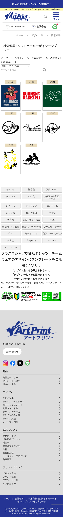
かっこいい (31, 206)
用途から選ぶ (9, 384)
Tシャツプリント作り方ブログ (31, 501)
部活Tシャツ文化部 (52, 233)
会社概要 (19, 498)
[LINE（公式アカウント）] (27, 363)
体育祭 (10, 219)
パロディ (52, 240)
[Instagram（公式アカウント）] (5, 363)
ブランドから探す (11, 381)
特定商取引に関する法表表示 (42, 498)
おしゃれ (10, 212)
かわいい (10, 196)
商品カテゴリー (10, 377)
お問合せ (39, 27)
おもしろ (10, 206)
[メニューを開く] (55, 16)
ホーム (19, 35)
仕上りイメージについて (15, 456)
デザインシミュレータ (14, 401)
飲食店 (10, 240)
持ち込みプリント (11, 439)
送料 (5, 449)
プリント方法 (9, 473)
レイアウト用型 (10, 422)
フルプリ (31, 196)
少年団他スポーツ (52, 226)
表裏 (52, 219)
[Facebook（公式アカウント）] (12, 363)
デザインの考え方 (11, 415)
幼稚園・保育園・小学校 (52, 197)
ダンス (10, 233)
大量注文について (11, 446)
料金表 (6, 442)
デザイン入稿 (9, 418)
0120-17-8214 (18, 26)
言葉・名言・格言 (31, 219)
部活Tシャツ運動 (10, 226)
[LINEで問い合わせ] (54, 27)
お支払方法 (8, 453)
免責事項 (7, 459)
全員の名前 (31, 212)
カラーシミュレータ (12, 405)
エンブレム (52, 206)
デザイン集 (37, 35)
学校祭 (52, 212)
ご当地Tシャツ (31, 240)
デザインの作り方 (11, 412)
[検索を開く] (45, 16)
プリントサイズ (10, 480)
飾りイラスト (31, 233)
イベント (10, 189)
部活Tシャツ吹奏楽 (31, 226)
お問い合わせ (12, 351)
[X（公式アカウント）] (20, 363)
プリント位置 (9, 477)
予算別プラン (9, 436)
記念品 (31, 189)
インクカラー (9, 483)
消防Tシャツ (52, 189)
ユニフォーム (10, 247)
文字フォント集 (10, 408)
